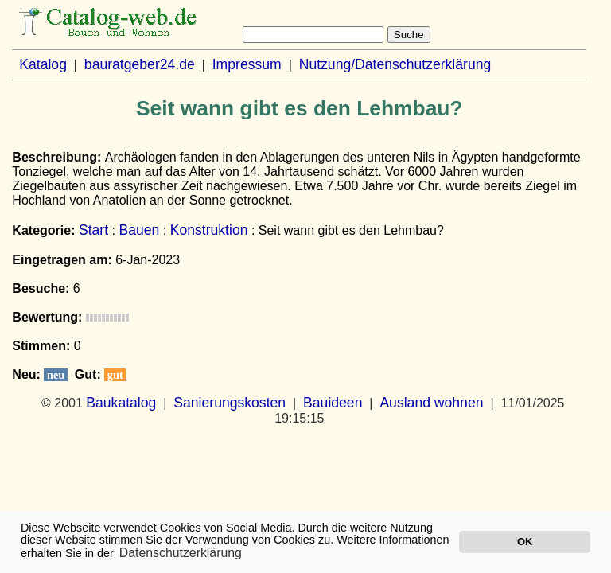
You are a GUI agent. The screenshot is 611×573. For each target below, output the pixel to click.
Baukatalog (121, 403)
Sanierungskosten (229, 403)
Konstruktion (209, 230)
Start (93, 230)
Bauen (139, 230)
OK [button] (524, 542)
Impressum (247, 64)
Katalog (43, 64)
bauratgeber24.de (139, 64)
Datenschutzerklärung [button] (180, 552)
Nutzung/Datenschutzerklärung (395, 64)
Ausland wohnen (431, 403)
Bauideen (332, 403)
